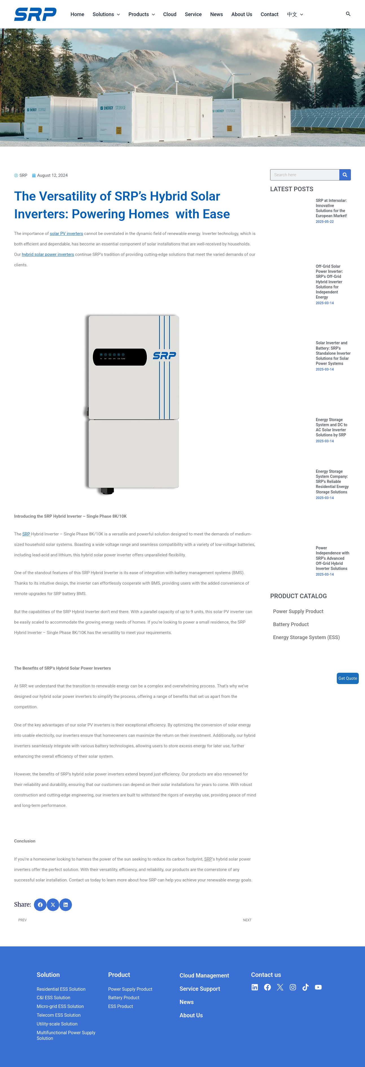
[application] (117, 14)
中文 (295, 14)
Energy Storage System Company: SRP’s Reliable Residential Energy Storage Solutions (332, 481)
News (216, 14)
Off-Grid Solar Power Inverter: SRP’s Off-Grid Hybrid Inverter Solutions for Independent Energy (329, 281)
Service (193, 14)
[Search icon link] (348, 15)
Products (141, 14)
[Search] (345, 174)
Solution (48, 974)
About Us (241, 14)
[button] (40, 904)
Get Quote (347, 678)
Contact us (266, 974)
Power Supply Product (298, 611)
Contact (270, 14)
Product (119, 974)
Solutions (106, 14)
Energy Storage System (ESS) (306, 637)
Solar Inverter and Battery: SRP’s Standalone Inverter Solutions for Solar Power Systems (333, 353)
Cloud (169, 14)
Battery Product (291, 624)
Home (77, 14)
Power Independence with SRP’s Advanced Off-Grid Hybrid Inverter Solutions (332, 558)
